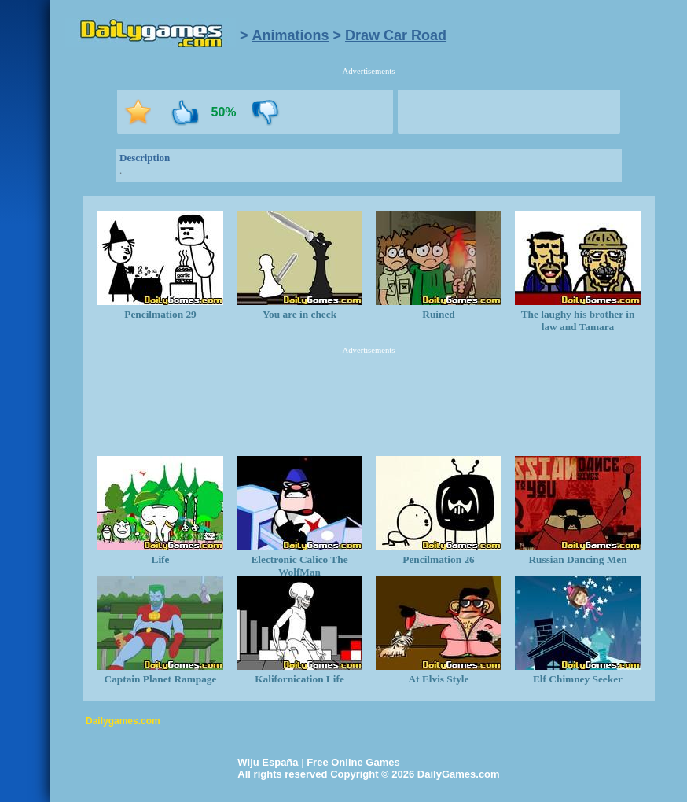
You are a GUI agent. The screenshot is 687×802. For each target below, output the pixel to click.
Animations (290, 35)
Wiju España (267, 762)
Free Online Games (353, 762)
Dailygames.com (123, 721)
